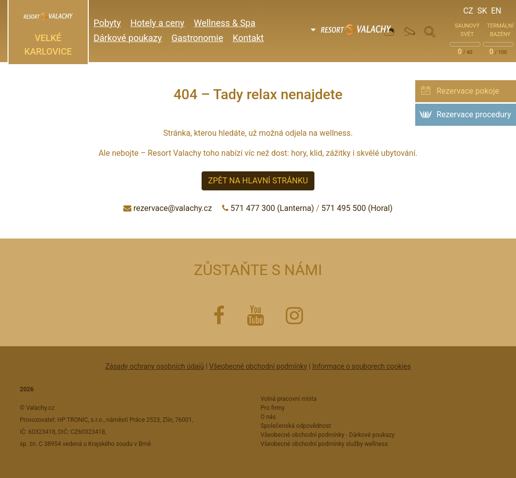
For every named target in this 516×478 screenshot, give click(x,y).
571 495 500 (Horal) (357, 208)
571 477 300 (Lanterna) (272, 208)
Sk (482, 11)
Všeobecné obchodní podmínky (258, 366)
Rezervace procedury (473, 114)
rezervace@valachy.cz (172, 208)
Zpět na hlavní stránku (258, 180)
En (496, 11)
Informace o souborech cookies (361, 366)
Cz (468, 11)
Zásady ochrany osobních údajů (154, 366)
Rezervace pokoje (467, 91)
